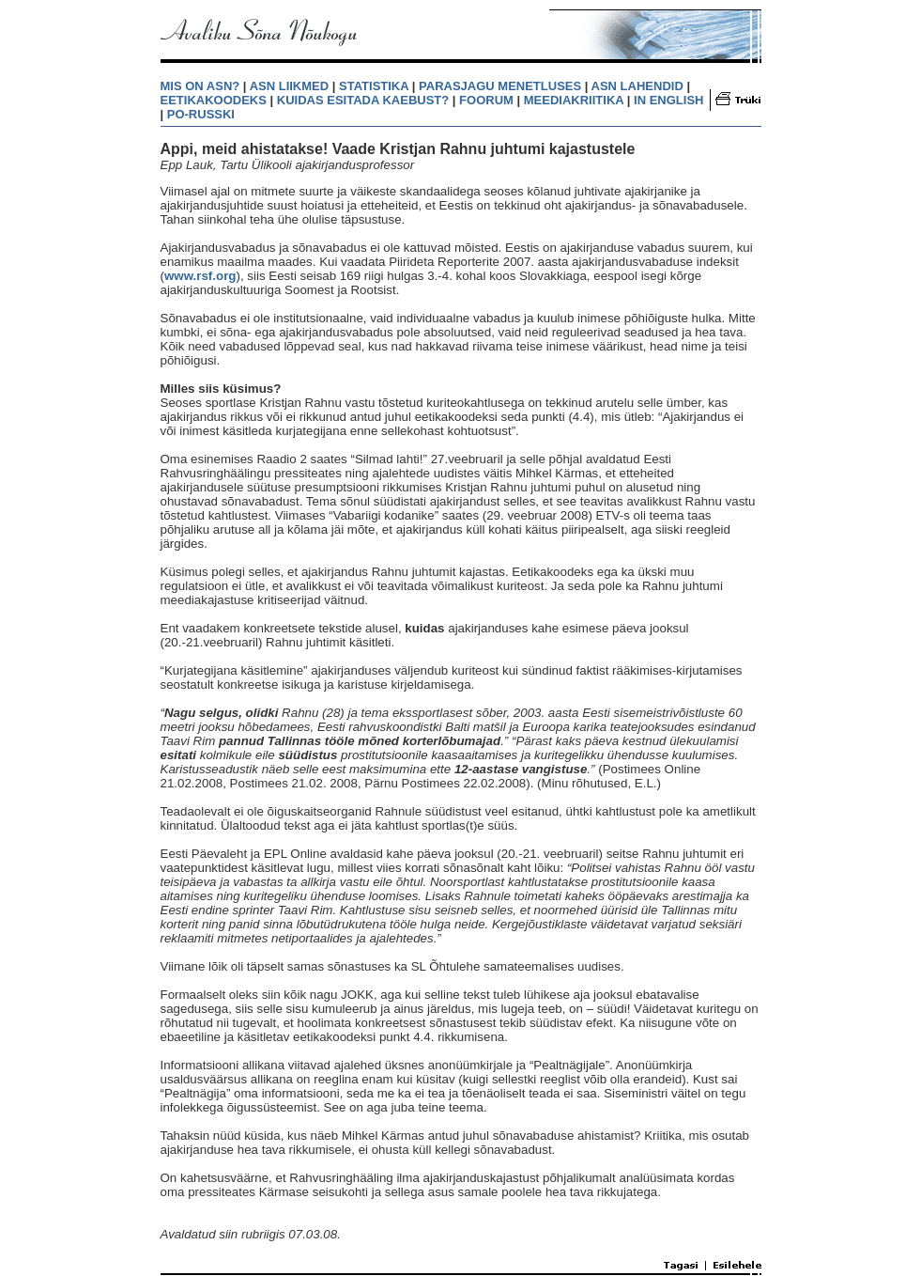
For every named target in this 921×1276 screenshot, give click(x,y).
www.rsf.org (200, 276)
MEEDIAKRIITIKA (573, 100)
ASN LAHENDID (637, 86)
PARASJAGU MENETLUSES (500, 86)
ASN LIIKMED (290, 86)
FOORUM (486, 100)
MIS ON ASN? (200, 86)
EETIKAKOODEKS (214, 100)
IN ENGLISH (668, 100)
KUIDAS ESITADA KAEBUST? (363, 100)
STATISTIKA (373, 86)
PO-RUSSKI (201, 114)
